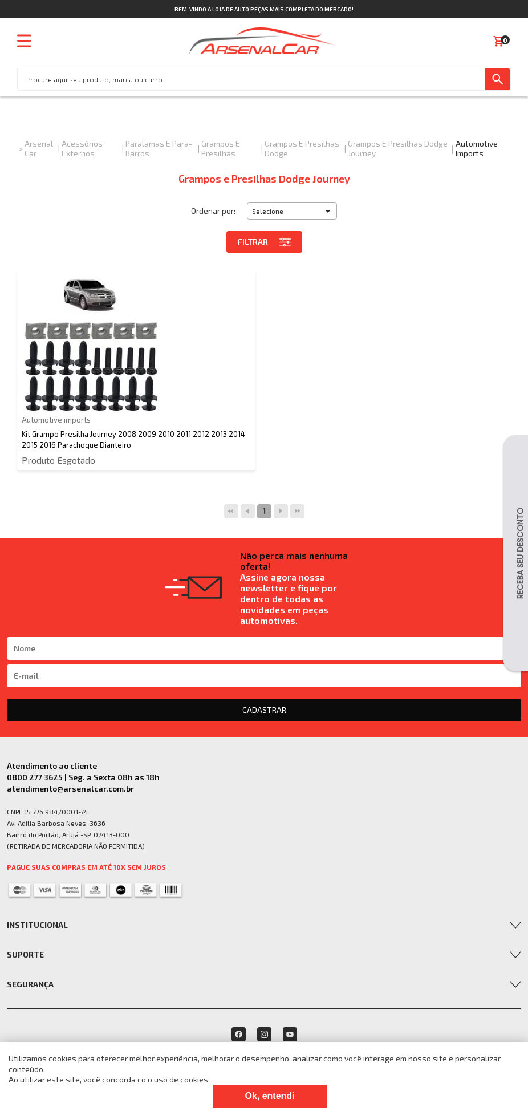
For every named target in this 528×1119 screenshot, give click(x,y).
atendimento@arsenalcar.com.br (70, 788)
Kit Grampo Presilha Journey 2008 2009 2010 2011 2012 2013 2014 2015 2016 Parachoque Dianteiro (133, 439)
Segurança (30, 984)
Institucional (37, 925)
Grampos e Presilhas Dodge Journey (398, 148)
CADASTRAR (264, 710)
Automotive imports (477, 148)
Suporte (25, 954)
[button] (292, 211)
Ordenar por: (213, 211)
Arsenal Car (39, 148)
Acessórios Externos (82, 148)
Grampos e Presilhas (220, 148)
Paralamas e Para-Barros (158, 148)
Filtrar (264, 242)
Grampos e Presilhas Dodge (302, 148)
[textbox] (251, 79)
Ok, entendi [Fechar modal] (269, 1096)
